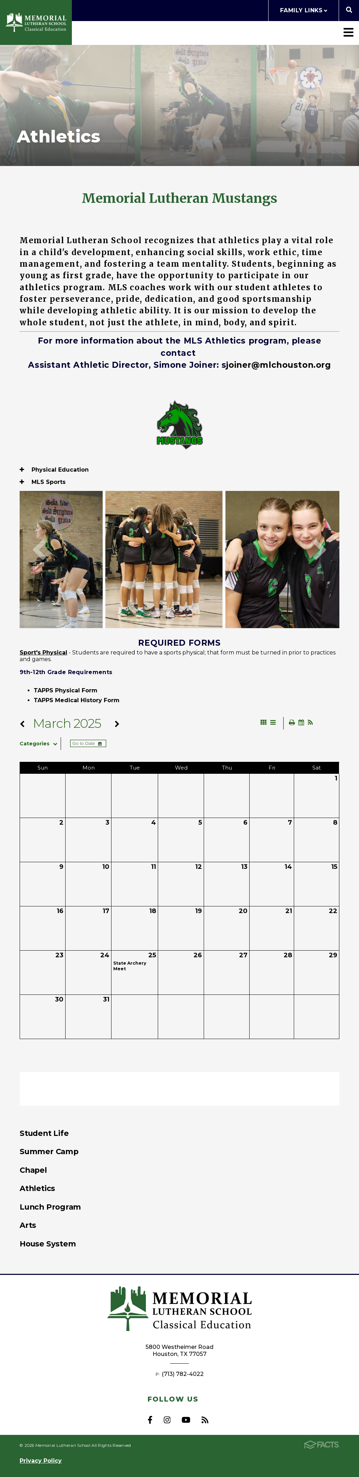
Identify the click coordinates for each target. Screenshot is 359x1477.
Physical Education (54, 469)
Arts (28, 1225)
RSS (205, 1420)
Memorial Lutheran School (36, 22)
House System (48, 1243)
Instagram (167, 1420)
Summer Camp (49, 1151)
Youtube (186, 1420)
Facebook (150, 1420)
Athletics (37, 1188)
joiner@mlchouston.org (278, 365)
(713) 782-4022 (183, 1374)
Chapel (33, 1170)
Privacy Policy (41, 1460)
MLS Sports (43, 482)
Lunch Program (50, 1206)
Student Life (44, 1133)
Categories (40, 743)
